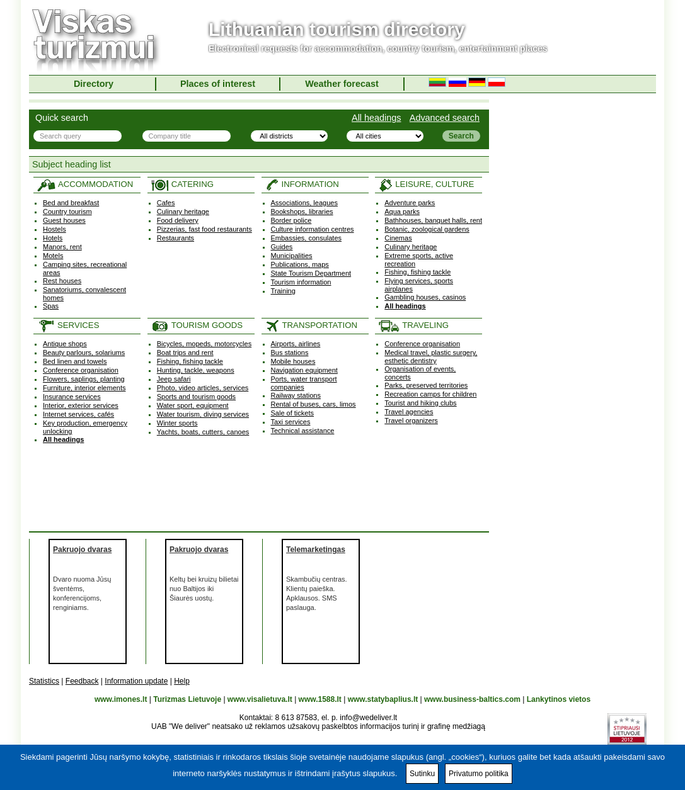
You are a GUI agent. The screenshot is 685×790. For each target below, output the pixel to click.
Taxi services (291, 422)
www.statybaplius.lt (383, 699)
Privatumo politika (479, 773)
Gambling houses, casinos (425, 297)
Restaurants (175, 238)
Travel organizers (411, 420)
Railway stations (296, 395)
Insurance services (72, 396)
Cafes (166, 202)
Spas (51, 306)
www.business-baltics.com (472, 699)
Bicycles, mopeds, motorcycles (204, 343)
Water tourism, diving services (203, 414)
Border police (291, 220)
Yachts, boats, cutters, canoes (203, 432)
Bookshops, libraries (302, 211)
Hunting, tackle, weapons (195, 370)
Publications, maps (300, 264)
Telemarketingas (315, 549)
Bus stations (290, 352)
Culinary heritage (183, 211)
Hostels (54, 229)
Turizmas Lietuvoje (187, 699)
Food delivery (178, 220)
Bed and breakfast (71, 202)
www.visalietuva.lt (259, 699)
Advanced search (445, 118)
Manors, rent (62, 247)
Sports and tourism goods (196, 396)
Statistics (44, 681)
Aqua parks (402, 211)
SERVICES (68, 325)
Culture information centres (312, 229)
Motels (53, 255)
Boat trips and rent (185, 352)
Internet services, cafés (78, 414)
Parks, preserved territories (426, 385)
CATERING (182, 184)
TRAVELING (413, 325)
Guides (282, 247)
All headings (376, 118)
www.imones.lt (121, 699)
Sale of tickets (292, 413)
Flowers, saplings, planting (84, 379)
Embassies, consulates (306, 238)
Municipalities (292, 255)
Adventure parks (409, 202)
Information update (136, 681)
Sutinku (422, 773)
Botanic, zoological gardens (426, 229)
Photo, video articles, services (203, 388)
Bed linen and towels (75, 361)
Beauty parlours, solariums (84, 352)
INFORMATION (302, 184)
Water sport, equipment (193, 405)
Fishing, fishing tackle (417, 272)
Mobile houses (293, 361)
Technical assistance (303, 430)
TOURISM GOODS (197, 325)
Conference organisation (80, 370)
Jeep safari (174, 379)
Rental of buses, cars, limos (313, 404)
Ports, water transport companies (304, 383)
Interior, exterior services (80, 405)
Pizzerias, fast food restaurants (204, 229)
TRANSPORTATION (311, 325)
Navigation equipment (304, 370)
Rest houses (62, 281)
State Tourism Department (311, 273)
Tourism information (301, 282)
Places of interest (217, 84)
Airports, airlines (296, 343)
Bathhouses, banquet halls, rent (433, 220)
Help (182, 681)
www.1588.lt (320, 699)
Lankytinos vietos (558, 699)
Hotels (52, 238)
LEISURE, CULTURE (426, 184)
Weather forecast (342, 84)
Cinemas (398, 238)
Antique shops (65, 343)
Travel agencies (408, 411)
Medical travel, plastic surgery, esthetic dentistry (430, 356)
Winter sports (177, 423)
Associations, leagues (304, 202)
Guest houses (64, 220)
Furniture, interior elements (84, 388)
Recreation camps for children (430, 394)
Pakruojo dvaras (82, 549)
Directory (93, 84)
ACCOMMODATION (85, 184)
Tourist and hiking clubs (420, 403)
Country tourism (67, 211)
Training (283, 291)
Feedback (82, 681)
